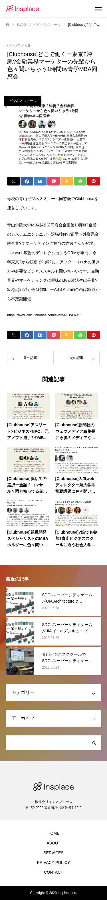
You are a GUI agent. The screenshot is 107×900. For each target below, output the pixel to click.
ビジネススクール (23, 101)
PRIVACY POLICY (53, 862)
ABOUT (53, 843)
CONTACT (53, 872)
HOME (54, 833)
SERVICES (53, 852)
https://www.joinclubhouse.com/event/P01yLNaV (43, 315)
